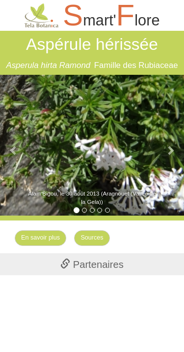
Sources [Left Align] (91, 237)
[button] (13, 145)
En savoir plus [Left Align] (40, 237)
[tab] (92, 264)
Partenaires (92, 264)
